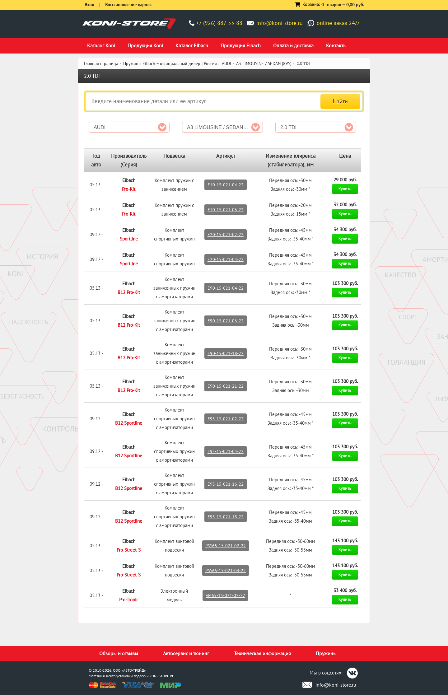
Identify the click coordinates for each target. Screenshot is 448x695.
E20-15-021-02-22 (226, 234)
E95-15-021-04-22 (226, 451)
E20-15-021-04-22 (226, 259)
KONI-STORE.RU (162, 676)
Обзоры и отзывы (118, 653)
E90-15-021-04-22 (226, 288)
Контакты (336, 45)
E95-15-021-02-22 (226, 419)
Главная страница (101, 63)
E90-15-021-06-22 (226, 321)
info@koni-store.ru (279, 22)
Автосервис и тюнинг (186, 653)
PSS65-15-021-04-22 (225, 570)
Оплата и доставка (293, 45)
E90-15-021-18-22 (226, 353)
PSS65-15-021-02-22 (225, 545)
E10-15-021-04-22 (226, 185)
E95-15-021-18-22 (226, 517)
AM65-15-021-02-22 (225, 595)
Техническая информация (262, 653)
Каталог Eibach (191, 45)
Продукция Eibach (241, 45)
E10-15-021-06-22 (226, 209)
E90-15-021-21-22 (226, 386)
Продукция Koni (145, 45)
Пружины (326, 653)
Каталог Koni (101, 45)
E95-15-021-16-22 (226, 484)
